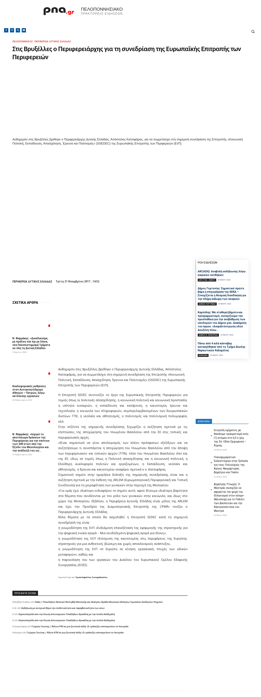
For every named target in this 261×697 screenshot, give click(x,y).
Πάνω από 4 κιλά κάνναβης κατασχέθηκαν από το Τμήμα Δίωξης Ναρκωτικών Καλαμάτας (221, 347)
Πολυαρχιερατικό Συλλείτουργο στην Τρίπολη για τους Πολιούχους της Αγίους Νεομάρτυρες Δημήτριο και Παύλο (231, 465)
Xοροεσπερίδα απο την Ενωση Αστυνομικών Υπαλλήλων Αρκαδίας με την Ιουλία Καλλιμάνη (66, 614)
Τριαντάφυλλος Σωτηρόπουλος (91, 577)
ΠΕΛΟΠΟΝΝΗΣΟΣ (22, 41)
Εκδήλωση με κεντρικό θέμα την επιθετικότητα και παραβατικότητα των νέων (62, 608)
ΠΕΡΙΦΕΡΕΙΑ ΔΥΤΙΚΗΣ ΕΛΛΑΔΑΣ (52, 41)
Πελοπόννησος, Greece (178, 16)
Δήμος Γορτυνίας (207, 304)
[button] (253, 31)
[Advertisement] (100, 666)
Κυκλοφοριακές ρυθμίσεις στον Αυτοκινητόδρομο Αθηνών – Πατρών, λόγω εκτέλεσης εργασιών (29, 391)
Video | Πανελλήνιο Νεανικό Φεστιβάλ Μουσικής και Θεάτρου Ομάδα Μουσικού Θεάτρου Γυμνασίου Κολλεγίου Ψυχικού (98, 601)
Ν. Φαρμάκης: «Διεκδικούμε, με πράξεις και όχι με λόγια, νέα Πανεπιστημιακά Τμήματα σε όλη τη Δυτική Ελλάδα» (31, 343)
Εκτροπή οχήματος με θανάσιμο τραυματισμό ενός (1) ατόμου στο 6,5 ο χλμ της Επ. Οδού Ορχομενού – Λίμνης (231, 438)
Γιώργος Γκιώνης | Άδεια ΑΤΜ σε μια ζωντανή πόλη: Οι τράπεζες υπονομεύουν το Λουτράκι (79, 626)
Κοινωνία (203, 355)
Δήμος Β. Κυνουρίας (208, 335)
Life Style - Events (207, 280)
